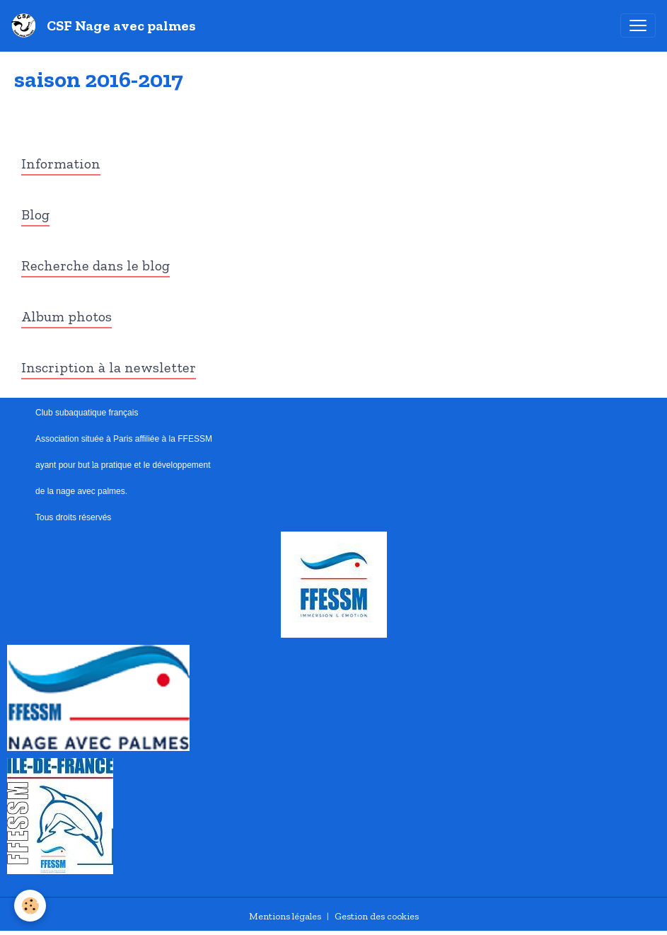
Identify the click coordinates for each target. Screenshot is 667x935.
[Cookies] (30, 906)
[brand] (106, 25)
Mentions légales (285, 916)
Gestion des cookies (377, 916)
